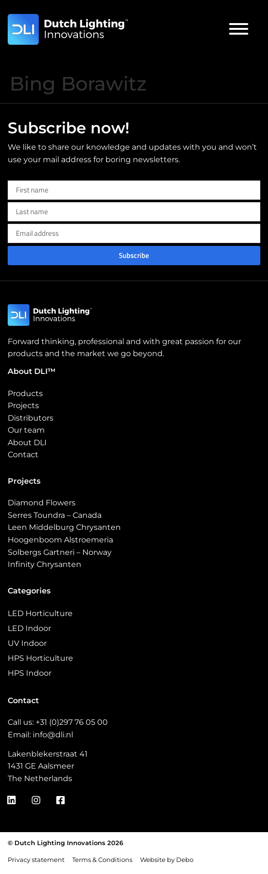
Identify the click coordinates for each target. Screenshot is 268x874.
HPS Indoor (29, 673)
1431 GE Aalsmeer (41, 766)
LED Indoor (29, 628)
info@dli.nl (53, 734)
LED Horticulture (40, 613)
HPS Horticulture (40, 658)
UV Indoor (27, 643)
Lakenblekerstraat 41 (48, 753)
